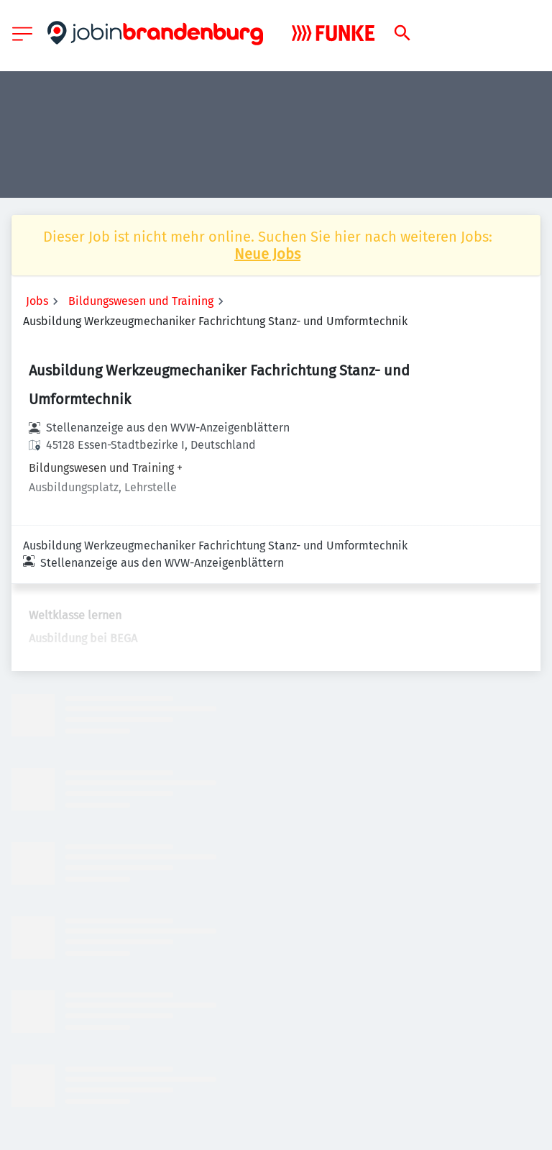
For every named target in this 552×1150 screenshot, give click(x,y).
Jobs (37, 301)
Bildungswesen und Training (140, 301)
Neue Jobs (267, 254)
